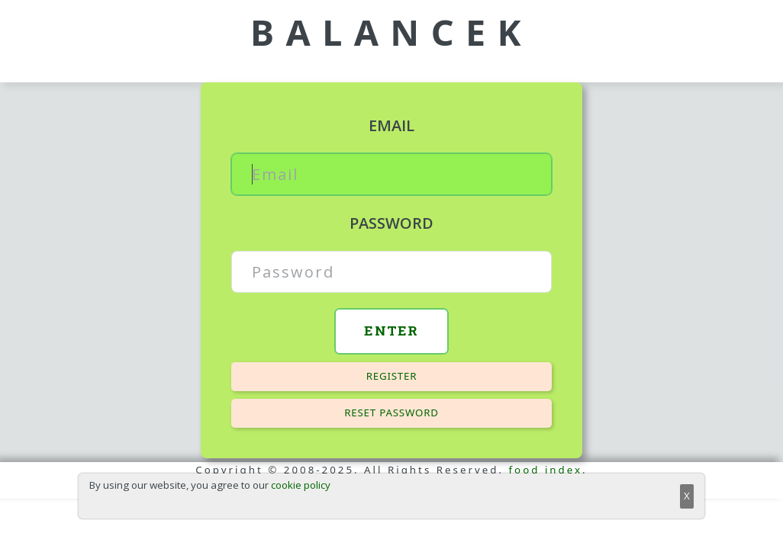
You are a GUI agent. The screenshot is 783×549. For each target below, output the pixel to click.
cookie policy (300, 485)
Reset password (391, 412)
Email (391, 125)
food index (546, 470)
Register (391, 376)
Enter (391, 330)
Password (391, 223)
